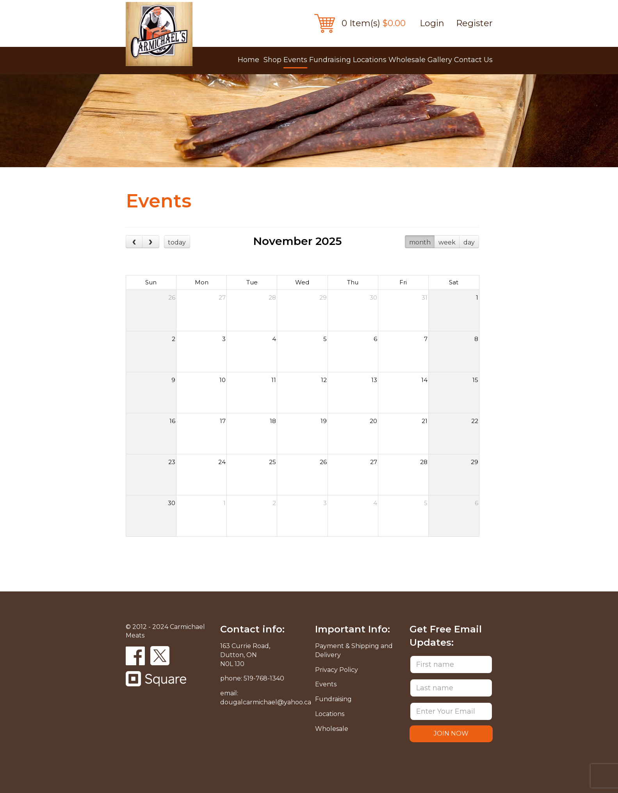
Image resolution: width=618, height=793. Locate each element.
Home (248, 59)
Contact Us (473, 59)
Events (295, 59)
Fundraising (330, 59)
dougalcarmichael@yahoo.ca (265, 702)
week (447, 242)
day (469, 242)
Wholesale (407, 59)
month (420, 242)
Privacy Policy (336, 669)
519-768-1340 (264, 678)
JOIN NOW (451, 733)
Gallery (439, 59)
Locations (369, 59)
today (177, 242)
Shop (272, 59)
